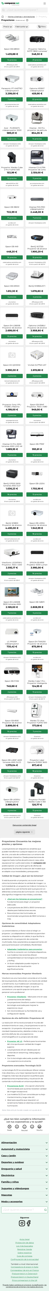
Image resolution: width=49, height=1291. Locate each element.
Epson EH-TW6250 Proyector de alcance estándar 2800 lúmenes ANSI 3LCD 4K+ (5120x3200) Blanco (37, 643)
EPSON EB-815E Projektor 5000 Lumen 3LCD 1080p (37, 564)
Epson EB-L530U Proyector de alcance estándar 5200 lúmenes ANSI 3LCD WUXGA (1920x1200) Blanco (37, 524)
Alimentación (9, 1142)
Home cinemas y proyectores (21, 16)
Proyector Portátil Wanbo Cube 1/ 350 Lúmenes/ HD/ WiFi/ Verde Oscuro (37, 801)
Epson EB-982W (11, 207)
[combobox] (26, 10)
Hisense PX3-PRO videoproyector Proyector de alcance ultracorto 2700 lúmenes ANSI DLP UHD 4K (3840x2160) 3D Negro (37, 208)
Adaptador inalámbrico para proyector (24, 949)
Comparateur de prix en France (24, 1270)
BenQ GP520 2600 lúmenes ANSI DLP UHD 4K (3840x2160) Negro (11, 484)
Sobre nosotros (25, 1253)
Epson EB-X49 (11, 246)
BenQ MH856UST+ (37, 286)
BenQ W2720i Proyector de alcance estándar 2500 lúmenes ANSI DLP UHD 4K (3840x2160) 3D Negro (37, 247)
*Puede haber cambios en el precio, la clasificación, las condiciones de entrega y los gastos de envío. (24, 1286)
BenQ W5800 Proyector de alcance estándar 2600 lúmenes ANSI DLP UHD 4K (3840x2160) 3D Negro (12, 524)
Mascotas (6, 1195)
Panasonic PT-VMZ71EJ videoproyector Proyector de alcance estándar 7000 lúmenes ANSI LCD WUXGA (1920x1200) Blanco (12, 89)
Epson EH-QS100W (12, 365)
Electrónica (7, 1175)
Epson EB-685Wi (12, 49)
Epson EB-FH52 (12, 681)
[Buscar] (3, 10)
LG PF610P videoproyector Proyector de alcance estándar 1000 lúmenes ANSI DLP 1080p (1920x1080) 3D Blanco (11, 643)
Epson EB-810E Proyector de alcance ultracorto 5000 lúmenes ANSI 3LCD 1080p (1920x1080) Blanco (12, 722)
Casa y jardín (8, 1155)
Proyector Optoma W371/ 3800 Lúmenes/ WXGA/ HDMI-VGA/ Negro (37, 50)
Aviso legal (25, 1239)
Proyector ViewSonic (16, 997)
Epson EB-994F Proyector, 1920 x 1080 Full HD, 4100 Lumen (37, 406)
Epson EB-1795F (37, 444)
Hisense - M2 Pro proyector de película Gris (37, 129)
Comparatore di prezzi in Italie (24, 1267)
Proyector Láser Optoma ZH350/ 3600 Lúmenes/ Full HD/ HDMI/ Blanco (37, 761)
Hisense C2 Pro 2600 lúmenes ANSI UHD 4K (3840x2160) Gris (12, 445)
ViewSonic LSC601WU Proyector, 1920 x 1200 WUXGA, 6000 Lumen (12, 564)
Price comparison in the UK (24, 1280)
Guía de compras (24, 1256)
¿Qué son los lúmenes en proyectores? (24, 899)
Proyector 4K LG (14, 1041)
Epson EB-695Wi (12, 286)
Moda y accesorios (11, 1201)
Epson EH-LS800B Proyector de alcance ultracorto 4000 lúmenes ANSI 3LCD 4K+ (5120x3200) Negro (11, 327)
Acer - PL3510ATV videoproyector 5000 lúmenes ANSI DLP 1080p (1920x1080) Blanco (11, 129)
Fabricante (21, 26)
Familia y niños (10, 1182)
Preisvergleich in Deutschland (24, 1277)
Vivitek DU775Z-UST (37, 365)
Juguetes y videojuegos (15, 1188)
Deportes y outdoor (12, 1162)
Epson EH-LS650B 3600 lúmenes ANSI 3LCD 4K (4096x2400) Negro (12, 603)
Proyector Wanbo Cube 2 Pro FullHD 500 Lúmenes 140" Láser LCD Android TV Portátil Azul (12, 168)
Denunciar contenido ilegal (24, 825)
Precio (7, 26)
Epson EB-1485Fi (37, 602)
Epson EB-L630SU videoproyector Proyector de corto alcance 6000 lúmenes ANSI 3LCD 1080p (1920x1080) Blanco (12, 801)
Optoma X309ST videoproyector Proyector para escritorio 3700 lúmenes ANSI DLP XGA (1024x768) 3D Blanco (37, 89)
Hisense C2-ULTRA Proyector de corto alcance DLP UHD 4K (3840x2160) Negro (37, 168)
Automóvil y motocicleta (15, 1149)
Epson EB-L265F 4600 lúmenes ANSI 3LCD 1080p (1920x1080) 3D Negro (12, 761)
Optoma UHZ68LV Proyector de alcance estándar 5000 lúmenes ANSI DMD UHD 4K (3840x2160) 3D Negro (37, 327)
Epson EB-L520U (37, 483)
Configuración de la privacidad (25, 1259)
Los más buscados (24, 1246)
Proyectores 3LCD (15, 1086)
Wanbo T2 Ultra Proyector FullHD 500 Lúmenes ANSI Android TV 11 (37, 722)
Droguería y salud (11, 1168)
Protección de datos (24, 1243)
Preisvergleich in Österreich (24, 1273)
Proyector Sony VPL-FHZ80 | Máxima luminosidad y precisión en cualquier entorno (12, 406)
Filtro (42, 26)
